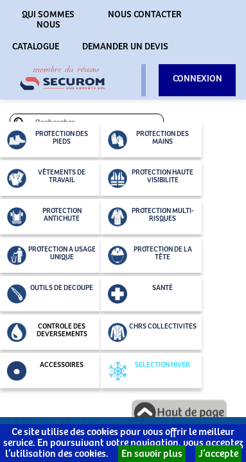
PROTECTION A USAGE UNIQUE (51, 255)
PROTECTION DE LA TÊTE (150, 255)
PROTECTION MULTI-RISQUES (151, 217)
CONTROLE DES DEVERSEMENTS (47, 332)
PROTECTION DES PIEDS (47, 140)
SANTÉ (140, 294)
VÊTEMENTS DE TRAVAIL (46, 178)
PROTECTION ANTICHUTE (44, 217)
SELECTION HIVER (149, 371)
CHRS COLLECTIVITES (152, 332)
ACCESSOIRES (45, 371)
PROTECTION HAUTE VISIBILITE (150, 178)
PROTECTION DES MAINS (148, 140)
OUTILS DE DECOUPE (50, 294)
